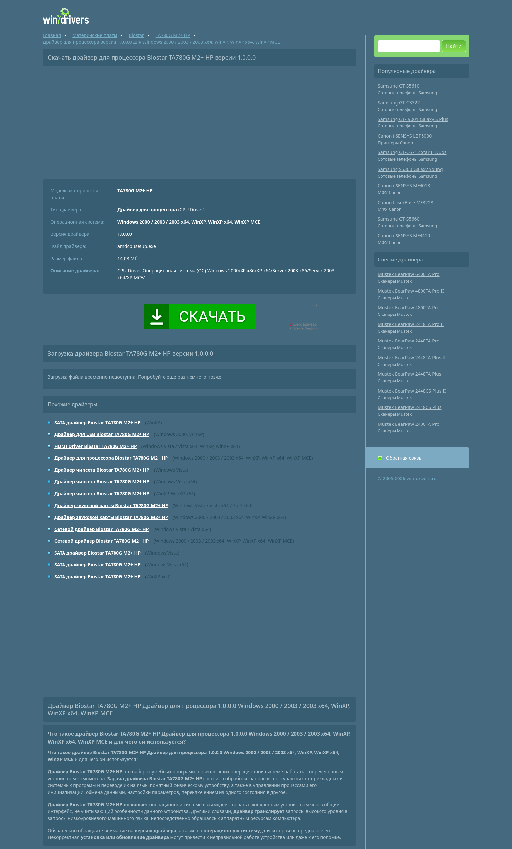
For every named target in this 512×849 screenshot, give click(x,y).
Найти (454, 46)
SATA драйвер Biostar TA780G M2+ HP (97, 422)
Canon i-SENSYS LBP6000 (405, 136)
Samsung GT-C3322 (399, 102)
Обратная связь (403, 458)
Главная (52, 35)
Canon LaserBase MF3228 (405, 202)
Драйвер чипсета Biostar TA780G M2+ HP (101, 470)
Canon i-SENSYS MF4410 (404, 236)
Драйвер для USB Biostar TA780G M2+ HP (101, 434)
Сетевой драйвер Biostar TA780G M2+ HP (101, 529)
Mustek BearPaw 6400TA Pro (409, 274)
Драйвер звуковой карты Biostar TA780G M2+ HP (111, 505)
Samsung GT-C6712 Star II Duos (412, 152)
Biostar (136, 35)
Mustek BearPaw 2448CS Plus (409, 407)
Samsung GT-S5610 (399, 86)
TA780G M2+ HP (173, 35)
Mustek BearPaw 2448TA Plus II (412, 357)
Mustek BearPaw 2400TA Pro (409, 424)
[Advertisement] (199, 120)
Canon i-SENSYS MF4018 (404, 185)
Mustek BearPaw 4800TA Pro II (411, 291)
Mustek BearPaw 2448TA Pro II (411, 324)
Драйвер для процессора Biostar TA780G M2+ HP (111, 458)
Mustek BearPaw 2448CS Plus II (412, 391)
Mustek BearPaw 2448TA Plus (409, 374)
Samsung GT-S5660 (399, 219)
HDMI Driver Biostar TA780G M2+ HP (95, 446)
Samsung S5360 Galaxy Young (410, 169)
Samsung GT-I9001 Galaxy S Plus (413, 119)
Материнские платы (94, 35)
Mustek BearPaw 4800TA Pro (409, 307)
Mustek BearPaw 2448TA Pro (409, 341)
